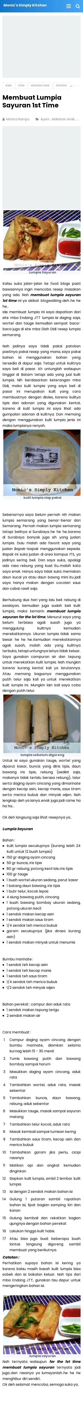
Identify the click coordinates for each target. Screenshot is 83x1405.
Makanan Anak (63, 119)
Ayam (45, 119)
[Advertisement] (41, 47)
